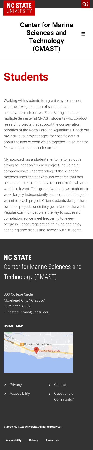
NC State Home (21, 4)
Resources (52, 440)
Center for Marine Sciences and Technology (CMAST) (46, 37)
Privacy (16, 384)
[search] (85, 4)
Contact (60, 384)
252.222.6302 (19, 306)
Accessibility (20, 393)
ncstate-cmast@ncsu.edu (28, 312)
